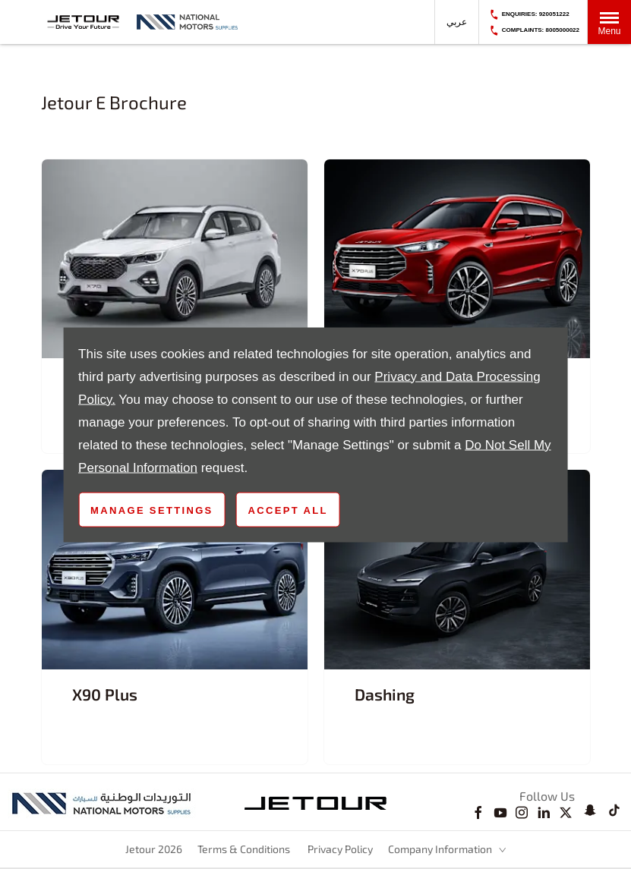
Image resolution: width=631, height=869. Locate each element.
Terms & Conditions (243, 848)
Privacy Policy (340, 848)
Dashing (385, 694)
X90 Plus (104, 694)
